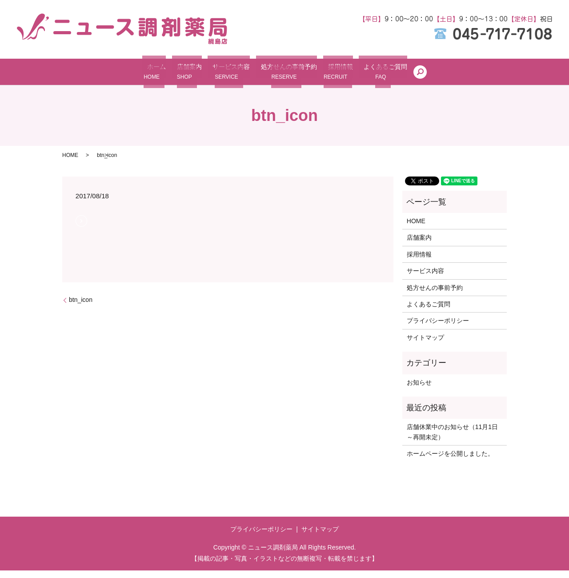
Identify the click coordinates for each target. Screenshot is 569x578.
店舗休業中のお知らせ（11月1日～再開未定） (452, 439)
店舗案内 (176, 75)
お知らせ (419, 389)
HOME (70, 162)
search (432, 75)
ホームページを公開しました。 (450, 460)
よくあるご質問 (388, 75)
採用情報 (339, 75)
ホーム (139, 75)
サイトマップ (425, 344)
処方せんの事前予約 (284, 75)
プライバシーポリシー (438, 328)
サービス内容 (222, 75)
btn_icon (80, 306)
